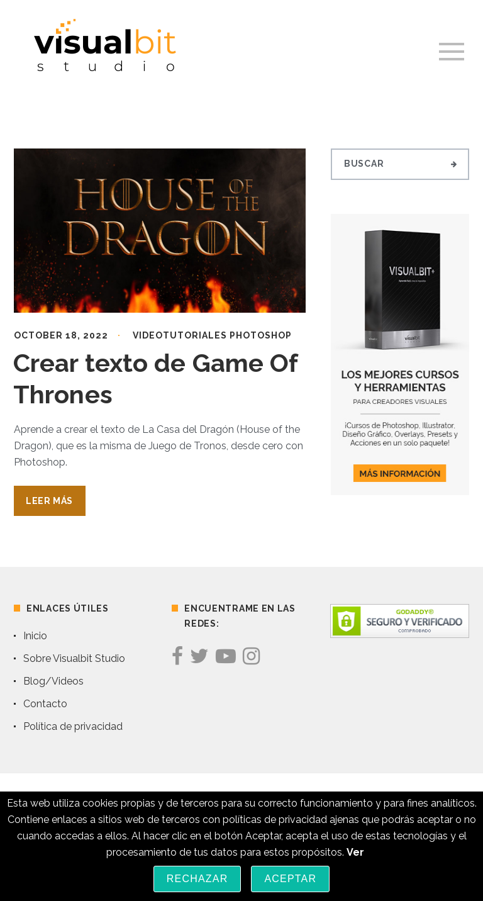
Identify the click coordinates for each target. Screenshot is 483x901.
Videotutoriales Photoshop (212, 335)
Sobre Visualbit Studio (74, 658)
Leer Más (49, 501)
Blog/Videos (53, 681)
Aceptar (290, 878)
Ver (355, 852)
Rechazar (197, 878)
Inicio (35, 636)
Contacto (45, 704)
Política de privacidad (73, 726)
